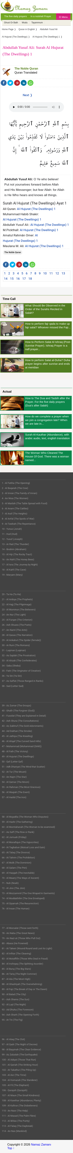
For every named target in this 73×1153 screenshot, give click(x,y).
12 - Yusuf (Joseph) (12, 539)
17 (24, 278)
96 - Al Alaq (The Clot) (13, 1039)
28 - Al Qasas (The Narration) (17, 635)
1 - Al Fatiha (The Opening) (16, 483)
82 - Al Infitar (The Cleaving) (16, 953)
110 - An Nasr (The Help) (15, 1110)
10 (45, 273)
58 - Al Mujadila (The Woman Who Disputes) (25, 816)
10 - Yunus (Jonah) (12, 529)
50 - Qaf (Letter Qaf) (12, 761)
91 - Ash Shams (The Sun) (15, 999)
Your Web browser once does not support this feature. (36, 107)
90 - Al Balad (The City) (14, 994)
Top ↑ (10, 1148)
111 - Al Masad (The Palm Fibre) (19, 1115)
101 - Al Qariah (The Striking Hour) (20, 1064)
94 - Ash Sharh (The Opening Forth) (20, 1014)
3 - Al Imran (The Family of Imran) (19, 493)
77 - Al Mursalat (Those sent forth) (20, 928)
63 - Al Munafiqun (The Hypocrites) (20, 842)
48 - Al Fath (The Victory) (15, 751)
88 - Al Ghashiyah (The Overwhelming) (22, 984)
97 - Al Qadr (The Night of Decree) (19, 1044)
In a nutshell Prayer (41, 16)
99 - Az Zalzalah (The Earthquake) (20, 1054)
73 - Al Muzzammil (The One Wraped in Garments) (28, 893)
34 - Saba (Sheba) (11, 665)
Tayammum (37, 22)
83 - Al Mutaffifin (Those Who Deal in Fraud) (25, 958)
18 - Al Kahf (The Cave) (14, 569)
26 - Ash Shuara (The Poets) (16, 624)
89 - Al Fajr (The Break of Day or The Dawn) (24, 989)
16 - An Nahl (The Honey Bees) (18, 559)
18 (30, 278)
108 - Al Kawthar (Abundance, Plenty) (21, 1100)
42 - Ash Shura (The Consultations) (20, 720)
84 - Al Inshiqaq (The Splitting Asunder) (22, 963)
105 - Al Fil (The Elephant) (15, 1085)
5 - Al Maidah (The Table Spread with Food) (24, 503)
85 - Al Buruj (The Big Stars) (16, 968)
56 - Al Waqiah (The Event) (16, 792)
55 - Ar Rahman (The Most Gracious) (21, 787)
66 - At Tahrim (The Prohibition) (18, 857)
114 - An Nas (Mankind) (14, 1131)
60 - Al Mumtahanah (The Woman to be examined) (28, 827)
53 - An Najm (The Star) (14, 777)
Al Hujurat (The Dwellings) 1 (36, 209)
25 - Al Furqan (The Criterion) (17, 619)
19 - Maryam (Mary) (12, 574)
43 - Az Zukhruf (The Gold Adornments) (22, 726)
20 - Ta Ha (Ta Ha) (11, 594)
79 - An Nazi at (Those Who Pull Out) (21, 938)
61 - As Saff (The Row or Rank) (18, 832)
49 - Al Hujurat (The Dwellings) (18, 756)
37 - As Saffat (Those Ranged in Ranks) (22, 681)
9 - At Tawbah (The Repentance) (19, 523)
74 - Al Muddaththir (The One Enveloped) (23, 898)
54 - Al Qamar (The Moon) (15, 782)
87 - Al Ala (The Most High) (16, 979)
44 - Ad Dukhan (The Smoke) (17, 731)
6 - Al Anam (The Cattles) (15, 508)
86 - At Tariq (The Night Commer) (19, 974)
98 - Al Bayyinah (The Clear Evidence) (21, 1049)
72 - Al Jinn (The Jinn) (13, 888)
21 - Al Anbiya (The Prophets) (17, 599)
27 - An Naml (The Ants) (14, 630)
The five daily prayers (15, 16)
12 (57, 273)
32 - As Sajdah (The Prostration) (19, 655)
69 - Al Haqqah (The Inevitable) (18, 872)
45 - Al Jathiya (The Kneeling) (17, 736)
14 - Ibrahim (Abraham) (14, 549)
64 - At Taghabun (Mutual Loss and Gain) (23, 847)
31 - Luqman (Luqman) (14, 650)
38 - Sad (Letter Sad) (12, 686)
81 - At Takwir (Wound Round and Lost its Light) (27, 948)
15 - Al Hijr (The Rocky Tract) (17, 554)
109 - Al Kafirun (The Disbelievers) (20, 1105)
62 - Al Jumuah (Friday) (14, 837)
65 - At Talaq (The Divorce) (16, 852)
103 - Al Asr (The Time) (14, 1075)
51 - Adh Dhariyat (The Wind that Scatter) (23, 766)
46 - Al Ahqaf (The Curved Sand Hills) (21, 741)
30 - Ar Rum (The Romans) (16, 645)
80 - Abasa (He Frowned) (15, 943)
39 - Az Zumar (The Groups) (16, 705)
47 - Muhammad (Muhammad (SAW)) (21, 746)
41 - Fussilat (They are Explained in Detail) (24, 715)
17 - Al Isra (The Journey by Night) (20, 564)
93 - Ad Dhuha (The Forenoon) (18, 1009)
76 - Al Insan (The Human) (16, 908)
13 (63, 273)
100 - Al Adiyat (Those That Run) (19, 1059)
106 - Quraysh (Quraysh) (14, 1090)
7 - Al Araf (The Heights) (14, 513)
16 (18, 278)
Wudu (25, 22)
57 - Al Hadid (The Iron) (14, 797)
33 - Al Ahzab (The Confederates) (19, 660)
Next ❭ (27, 95)
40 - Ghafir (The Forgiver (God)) (18, 710)
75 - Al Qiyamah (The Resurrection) (20, 903)
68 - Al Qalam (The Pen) (14, 867)
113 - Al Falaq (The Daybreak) (17, 1126)
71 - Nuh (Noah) (10, 883)
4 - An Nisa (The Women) (15, 498)
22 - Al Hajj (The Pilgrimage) (16, 604)
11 (51, 273)
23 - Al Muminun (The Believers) (19, 609)
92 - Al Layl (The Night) (14, 1004)
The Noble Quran (26, 68)
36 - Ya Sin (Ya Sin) (12, 675)
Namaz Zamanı (41, 1144)
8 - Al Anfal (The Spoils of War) (18, 518)
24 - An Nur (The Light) (14, 614)
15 (12, 278)
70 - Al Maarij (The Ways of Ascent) (20, 878)
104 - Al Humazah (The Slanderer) (20, 1080)
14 (6, 278)
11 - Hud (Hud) (9, 534)
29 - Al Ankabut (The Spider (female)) (21, 640)
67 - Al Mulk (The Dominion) (16, 862)
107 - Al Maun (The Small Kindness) (21, 1095)
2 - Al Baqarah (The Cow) (15, 488)
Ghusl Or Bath (11, 22)
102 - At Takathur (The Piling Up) (19, 1070)
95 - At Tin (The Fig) (12, 1019)
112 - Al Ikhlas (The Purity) (16, 1120)
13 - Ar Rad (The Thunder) (15, 544)
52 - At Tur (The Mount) (14, 771)
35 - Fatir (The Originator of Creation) (21, 670)
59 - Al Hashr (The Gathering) (17, 822)
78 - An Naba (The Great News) (18, 933)
